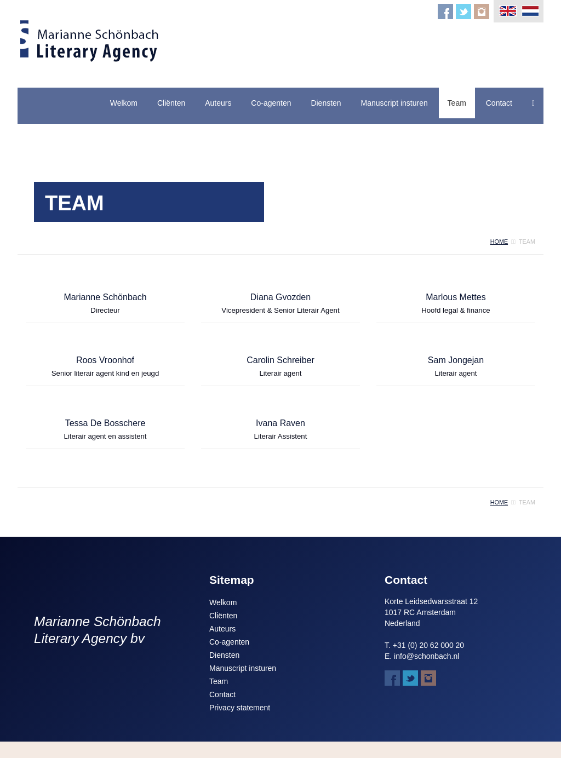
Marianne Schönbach (105, 297)
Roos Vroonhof (105, 360)
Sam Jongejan (456, 360)
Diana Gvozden (280, 297)
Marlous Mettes (455, 297)
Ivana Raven (280, 423)
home (499, 241)
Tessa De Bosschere (105, 423)
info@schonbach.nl (426, 656)
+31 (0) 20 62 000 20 (428, 645)
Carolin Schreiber (280, 360)
